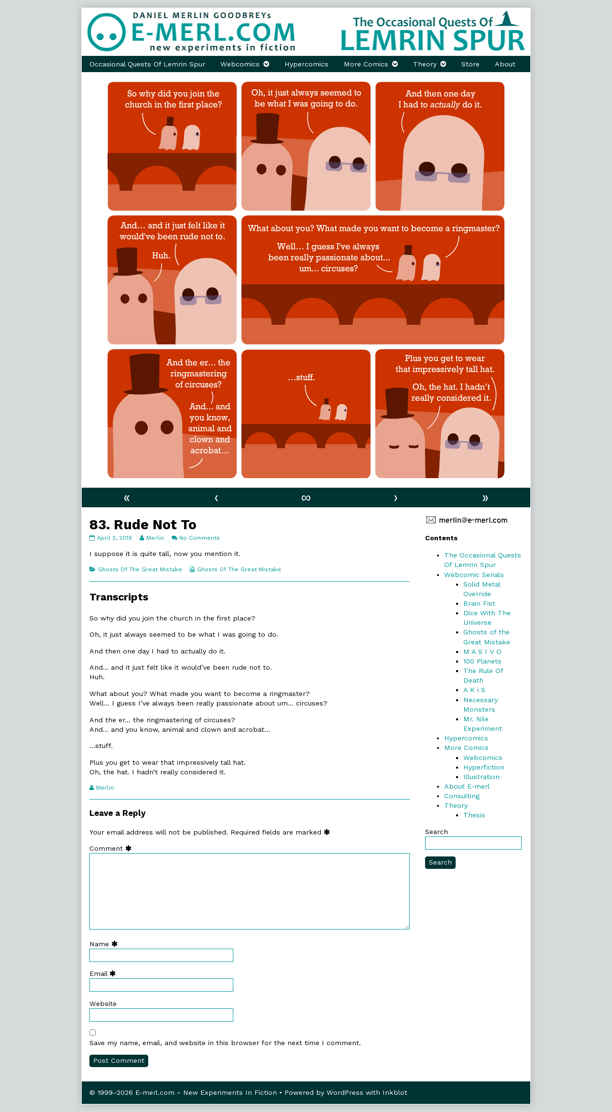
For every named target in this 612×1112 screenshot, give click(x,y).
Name (105, 944)
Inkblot (394, 1092)
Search (436, 831)
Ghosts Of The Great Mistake (140, 569)
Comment (112, 848)
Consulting (462, 796)
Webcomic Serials (474, 574)
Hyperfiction (483, 767)
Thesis (474, 815)
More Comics (366, 64)
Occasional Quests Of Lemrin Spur (147, 64)
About (505, 64)
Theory (425, 64)
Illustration (481, 777)
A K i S (474, 690)
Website (103, 1003)
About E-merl (467, 786)
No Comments (199, 538)
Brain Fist (479, 603)
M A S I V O (482, 651)
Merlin (155, 538)
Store (470, 64)
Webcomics (240, 64)
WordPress (345, 1092)
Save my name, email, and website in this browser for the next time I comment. (225, 1043)
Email (104, 973)
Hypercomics (306, 64)
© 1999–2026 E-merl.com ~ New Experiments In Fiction (183, 1092)
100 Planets (482, 661)
